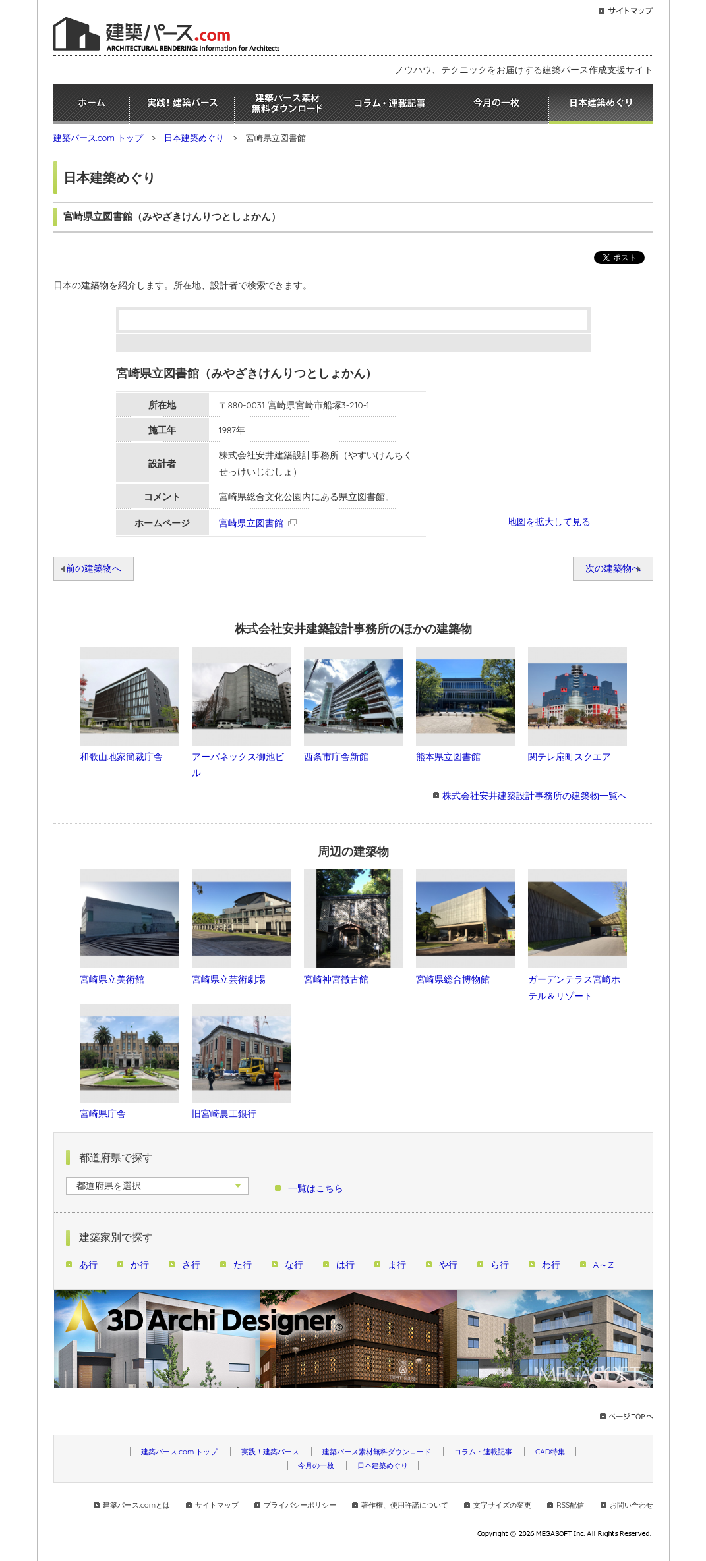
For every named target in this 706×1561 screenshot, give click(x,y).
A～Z (603, 1264)
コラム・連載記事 (391, 104)
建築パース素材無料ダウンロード (287, 104)
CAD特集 (550, 1451)
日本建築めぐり (601, 104)
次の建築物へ (613, 568)
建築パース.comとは (136, 1505)
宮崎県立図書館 (251, 522)
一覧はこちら (315, 1187)
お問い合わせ (631, 1505)
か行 (140, 1264)
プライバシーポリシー (300, 1505)
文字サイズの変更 (502, 1505)
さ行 (191, 1264)
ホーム (91, 104)
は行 (345, 1264)
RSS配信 (570, 1505)
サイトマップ (217, 1505)
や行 (448, 1264)
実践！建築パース (182, 104)
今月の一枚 (496, 104)
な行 (294, 1264)
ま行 (397, 1264)
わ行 (551, 1264)
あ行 (88, 1264)
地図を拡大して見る (549, 521)
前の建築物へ (93, 568)
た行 (242, 1264)
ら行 (499, 1264)
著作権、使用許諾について (404, 1505)
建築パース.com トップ (98, 137)
